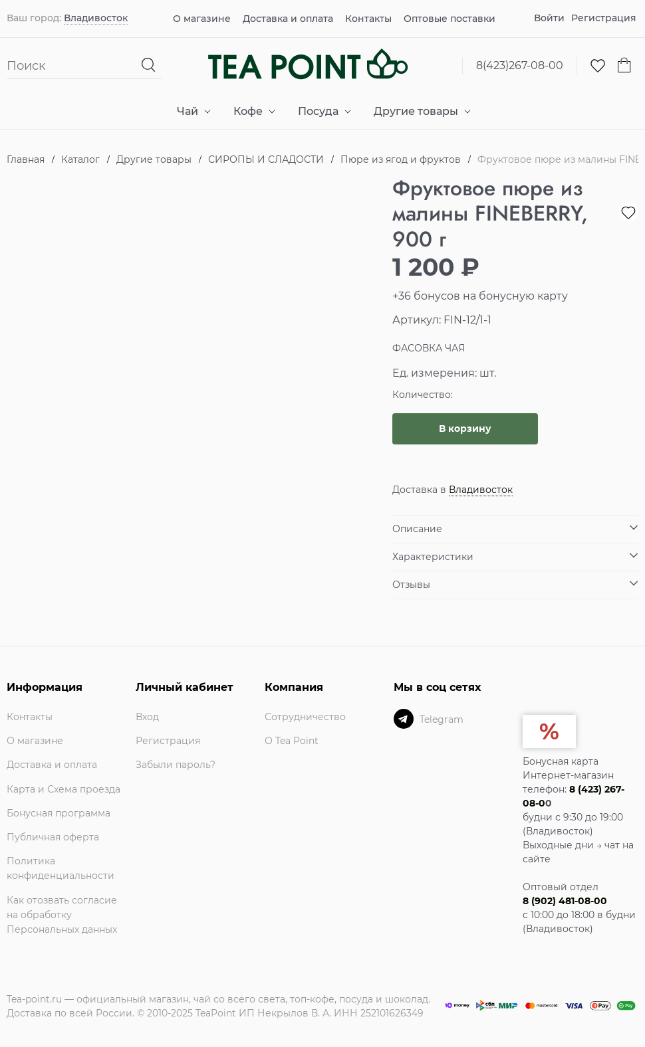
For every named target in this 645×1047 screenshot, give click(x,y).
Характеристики (432, 557)
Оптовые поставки (449, 19)
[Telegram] (404, 719)
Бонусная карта (560, 761)
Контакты (368, 19)
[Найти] (149, 65)
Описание (417, 529)
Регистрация (603, 18)
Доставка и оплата (288, 19)
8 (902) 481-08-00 (565, 901)
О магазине (202, 19)
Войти (549, 18)
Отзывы (411, 585)
